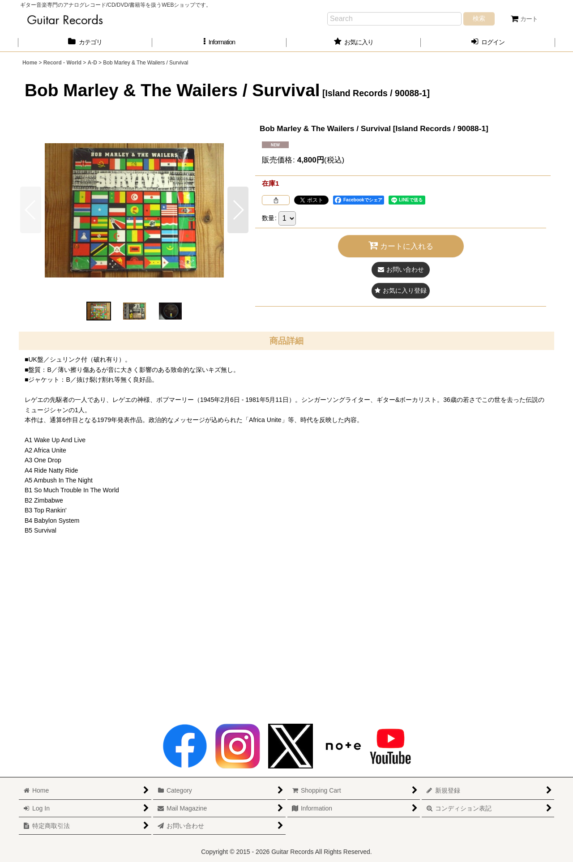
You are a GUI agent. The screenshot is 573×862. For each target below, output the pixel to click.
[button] (219, 42)
